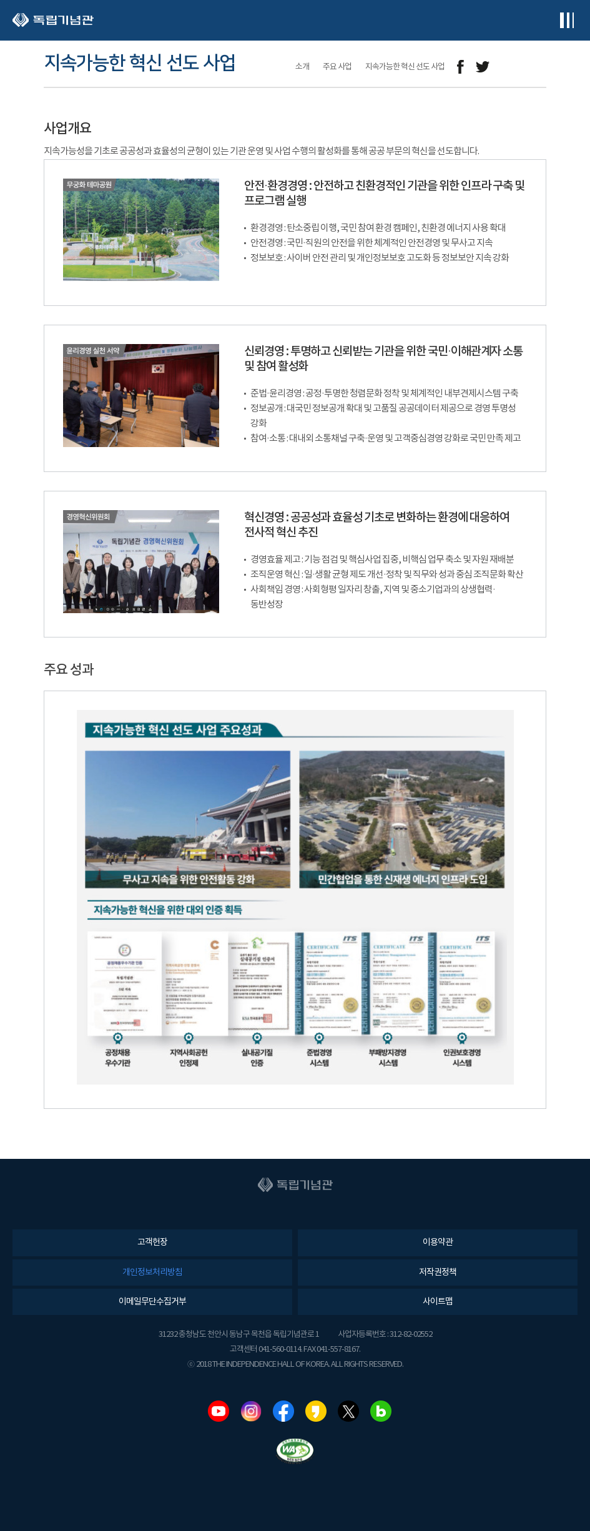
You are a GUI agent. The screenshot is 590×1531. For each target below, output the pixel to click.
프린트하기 (538, 67)
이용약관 (438, 1243)
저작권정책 (437, 1272)
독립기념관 (53, 20)
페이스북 (283, 1411)
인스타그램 (251, 1411)
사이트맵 (438, 1302)
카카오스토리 (316, 1411)
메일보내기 (510, 67)
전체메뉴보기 (567, 20)
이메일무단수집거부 (152, 1302)
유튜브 (218, 1411)
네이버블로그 (380, 1411)
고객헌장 (152, 1243)
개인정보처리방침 (152, 1272)
